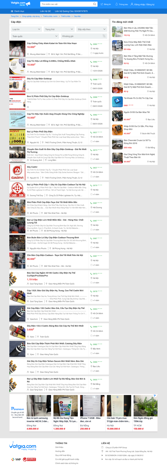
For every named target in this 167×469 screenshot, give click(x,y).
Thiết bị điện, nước (50, 16)
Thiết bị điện (65, 16)
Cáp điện (77, 16)
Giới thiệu (59, 447)
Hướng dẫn (60, 451)
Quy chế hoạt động (63, 455)
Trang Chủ (15, 16)
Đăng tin (106, 4)
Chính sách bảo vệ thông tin (66, 463)
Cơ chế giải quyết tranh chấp (67, 459)
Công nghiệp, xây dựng (31, 16)
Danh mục (17, 11)
